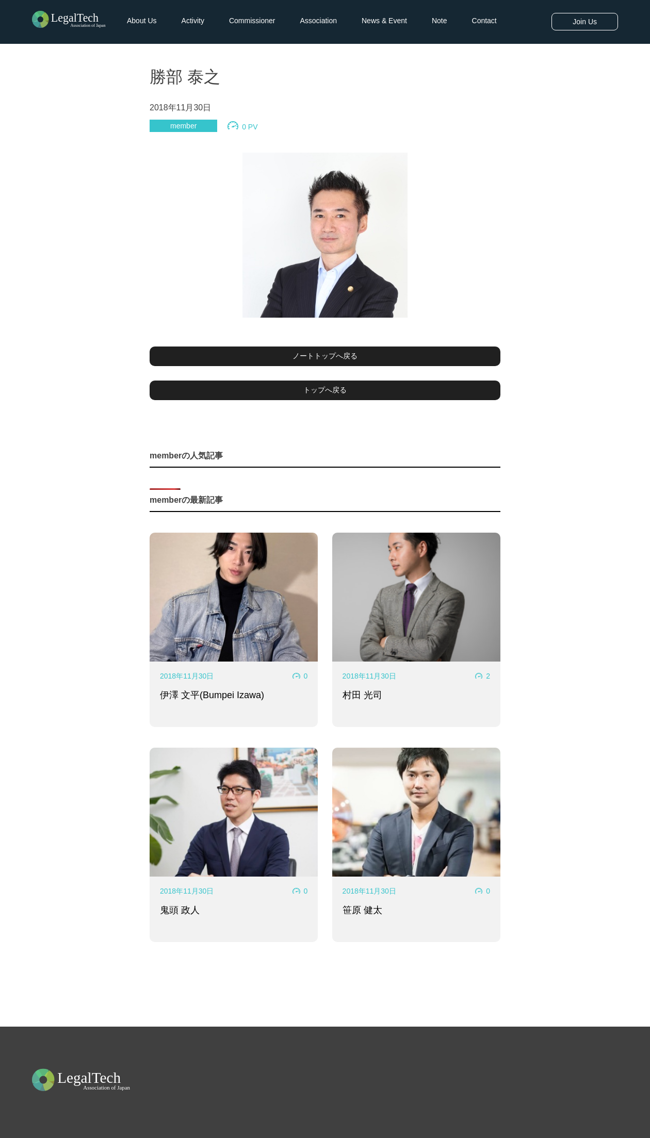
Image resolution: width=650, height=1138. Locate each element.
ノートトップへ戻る (325, 356)
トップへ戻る (325, 390)
